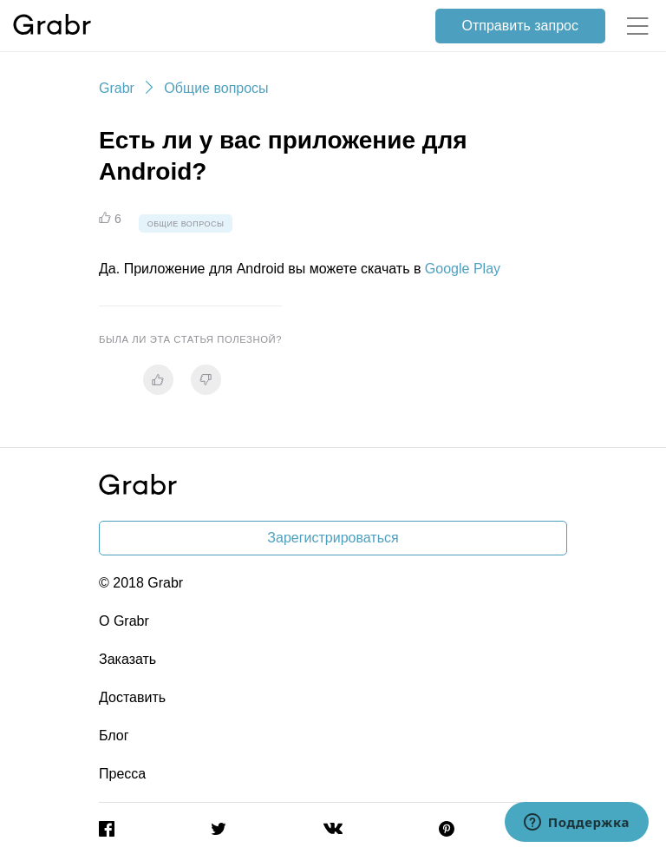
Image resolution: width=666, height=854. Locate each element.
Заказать (127, 659)
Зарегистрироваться (332, 537)
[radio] (158, 380)
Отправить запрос (520, 25)
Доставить (132, 697)
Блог (114, 735)
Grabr (116, 88)
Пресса (122, 773)
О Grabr (124, 621)
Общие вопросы (216, 88)
